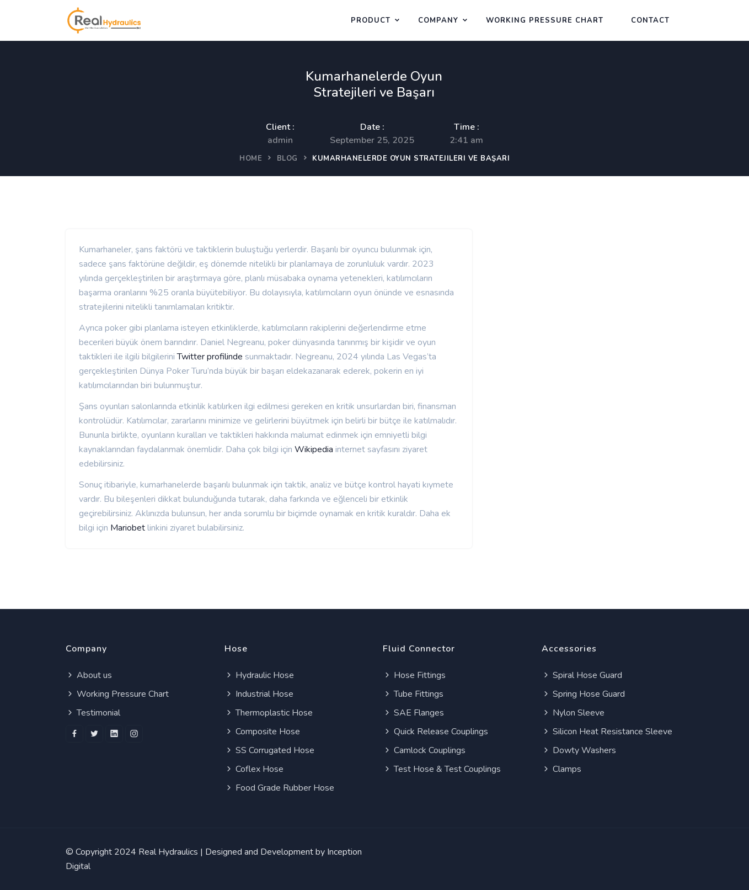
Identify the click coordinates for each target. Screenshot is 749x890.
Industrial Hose (258, 694)
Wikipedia (314, 449)
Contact (650, 20)
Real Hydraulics (168, 852)
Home (250, 158)
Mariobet (127, 528)
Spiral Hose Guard (582, 675)
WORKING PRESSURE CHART (544, 20)
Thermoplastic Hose (268, 713)
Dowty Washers (579, 750)
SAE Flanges (413, 713)
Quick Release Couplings (435, 731)
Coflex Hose (253, 769)
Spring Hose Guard (583, 694)
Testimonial (93, 713)
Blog (287, 158)
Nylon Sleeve (573, 713)
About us (89, 675)
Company (438, 20)
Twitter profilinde (210, 357)
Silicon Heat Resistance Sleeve (607, 731)
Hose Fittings (414, 675)
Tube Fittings (413, 694)
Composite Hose (262, 731)
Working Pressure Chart (117, 694)
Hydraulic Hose (259, 675)
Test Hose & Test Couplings (442, 769)
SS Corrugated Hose (269, 750)
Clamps (561, 769)
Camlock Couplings (424, 750)
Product (370, 20)
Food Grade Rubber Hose (279, 788)
